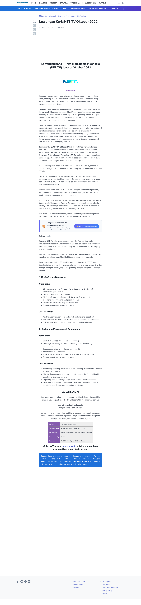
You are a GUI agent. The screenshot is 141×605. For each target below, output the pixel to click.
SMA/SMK (43, 3)
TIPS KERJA (75, 3)
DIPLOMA (53, 3)
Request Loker (78, 582)
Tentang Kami (106, 582)
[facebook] (34, 25)
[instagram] (21, 581)
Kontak (103, 594)
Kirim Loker (77, 585)
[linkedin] (29, 581)
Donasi (75, 588)
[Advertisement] (70, 44)
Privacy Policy (106, 591)
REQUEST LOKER (89, 3)
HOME (33, 3)
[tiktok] (18, 581)
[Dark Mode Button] (119, 3)
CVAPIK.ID (102, 3)
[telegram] (34, 33)
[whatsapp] (34, 29)
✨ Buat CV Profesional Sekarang (86, 226)
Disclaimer (105, 585)
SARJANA (64, 3)
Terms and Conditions (109, 588)
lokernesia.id (69, 446)
